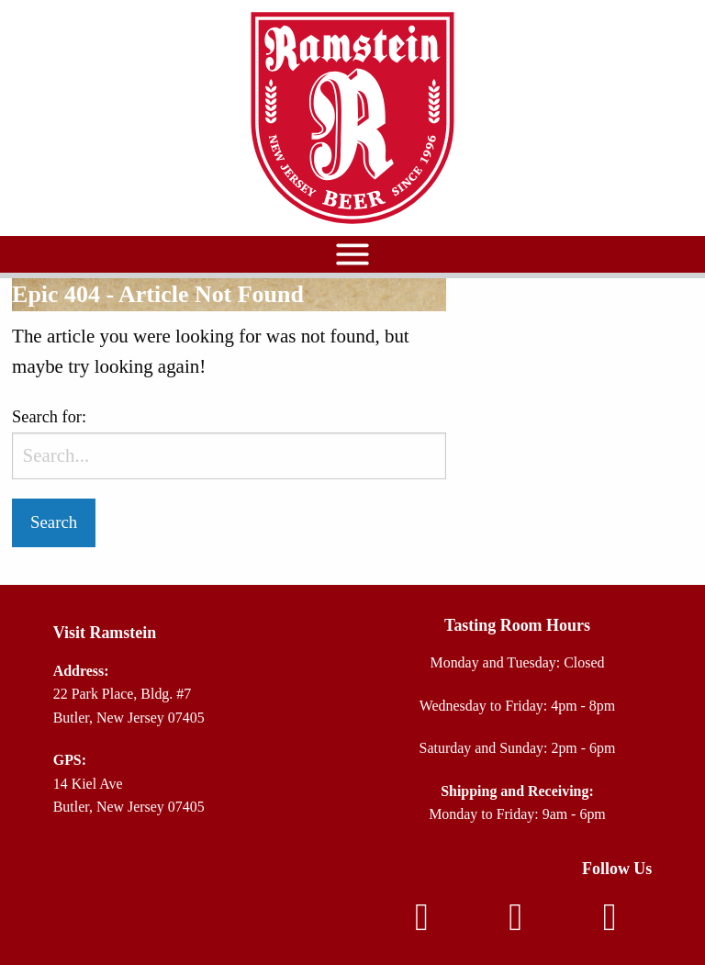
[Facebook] (421, 924)
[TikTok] (609, 924)
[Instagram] (516, 924)
